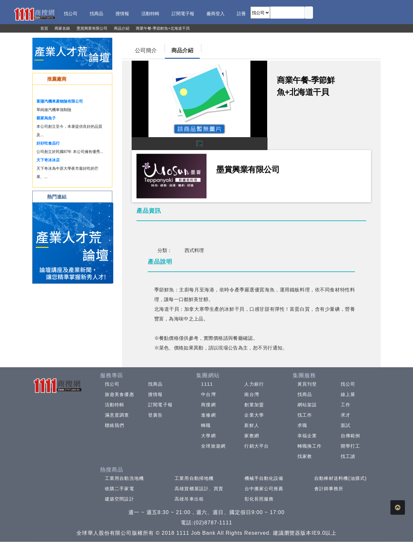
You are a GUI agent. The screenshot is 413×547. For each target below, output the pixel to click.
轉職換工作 (309, 446)
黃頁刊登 (307, 384)
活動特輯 (114, 404)
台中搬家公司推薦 (264, 488)
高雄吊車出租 (189, 498)
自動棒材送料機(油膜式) (340, 478)
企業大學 (254, 415)
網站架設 (307, 404)
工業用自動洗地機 (124, 478)
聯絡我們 (114, 425)
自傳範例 (350, 435)
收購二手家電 (119, 488)
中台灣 (208, 394)
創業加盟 (254, 404)
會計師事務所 (329, 488)
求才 (345, 415)
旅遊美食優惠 (119, 394)
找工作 (304, 415)
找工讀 (348, 456)
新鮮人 (251, 425)
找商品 (155, 384)
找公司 (112, 384)
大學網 (208, 435)
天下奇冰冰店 (48, 160)
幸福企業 (307, 435)
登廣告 (155, 415)
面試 (345, 425)
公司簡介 (146, 50)
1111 (207, 384)
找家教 (304, 456)
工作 (345, 404)
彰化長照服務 (259, 498)
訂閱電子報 (160, 404)
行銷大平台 (256, 446)
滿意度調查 (117, 415)
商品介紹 (182, 50)
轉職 (206, 425)
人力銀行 (254, 384)
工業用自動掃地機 (194, 478)
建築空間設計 (119, 498)
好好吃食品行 (48, 143)
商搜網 (208, 404)
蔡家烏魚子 (46, 118)
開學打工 (350, 446)
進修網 (208, 415)
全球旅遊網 (213, 446)
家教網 (251, 435)
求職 (302, 425)
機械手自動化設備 (264, 478)
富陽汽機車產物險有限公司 (59, 101)
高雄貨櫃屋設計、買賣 (199, 488)
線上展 (348, 394)
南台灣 (251, 394)
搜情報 (155, 394)
